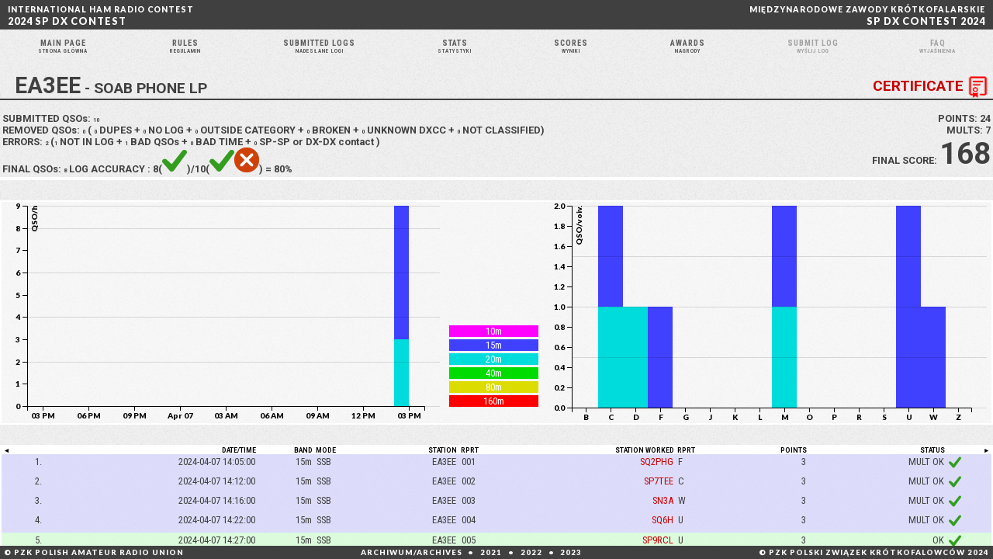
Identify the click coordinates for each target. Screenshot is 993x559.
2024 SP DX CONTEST (101, 16)
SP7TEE (658, 500)
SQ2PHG (656, 481)
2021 (491, 552)
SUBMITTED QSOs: (53, 138)
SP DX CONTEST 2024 (867, 16)
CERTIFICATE (933, 106)
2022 (531, 552)
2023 (571, 552)
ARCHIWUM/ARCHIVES (411, 552)
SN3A (662, 520)
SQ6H (662, 540)
